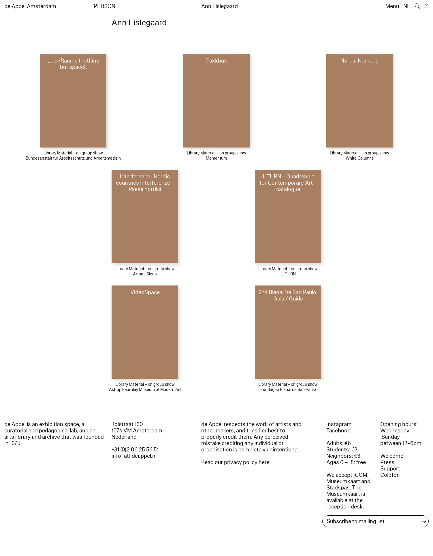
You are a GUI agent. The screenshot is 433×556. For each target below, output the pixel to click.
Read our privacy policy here (235, 462)
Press (387, 462)
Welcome (391, 456)
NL (406, 6)
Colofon (390, 475)
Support (390, 468)
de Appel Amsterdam (30, 6)
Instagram (339, 424)
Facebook (338, 430)
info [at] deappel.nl (134, 456)
